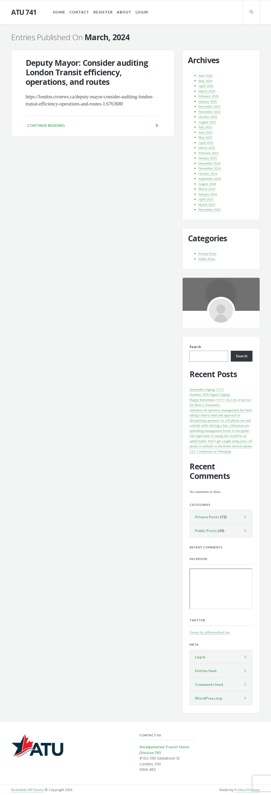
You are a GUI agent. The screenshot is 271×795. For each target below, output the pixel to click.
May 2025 (205, 137)
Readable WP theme (27, 789)
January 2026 (207, 101)
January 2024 (207, 194)
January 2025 (207, 158)
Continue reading (93, 125)
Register (102, 12)
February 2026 (208, 96)
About (124, 12)
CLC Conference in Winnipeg (210, 451)
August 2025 (207, 122)
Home (59, 12)
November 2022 (209, 209)
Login (142, 12)
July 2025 (205, 127)
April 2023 (206, 199)
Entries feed (205, 670)
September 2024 (209, 179)
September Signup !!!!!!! (206, 389)
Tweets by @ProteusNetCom (209, 632)
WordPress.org (208, 698)
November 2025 (209, 112)
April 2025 (206, 143)
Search (195, 347)
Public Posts (206, 259)
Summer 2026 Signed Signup (209, 394)
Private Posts (207, 254)
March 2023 (206, 204)
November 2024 (209, 168)
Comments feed (209, 684)
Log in (200, 657)
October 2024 (207, 173)
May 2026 (205, 81)
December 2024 (209, 163)
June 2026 (205, 75)
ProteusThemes (247, 789)
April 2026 (206, 86)
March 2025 (206, 148)
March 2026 (206, 91)
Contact (79, 12)
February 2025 (208, 153)
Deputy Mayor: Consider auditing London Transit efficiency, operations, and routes (87, 72)
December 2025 (209, 106)
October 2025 (207, 117)
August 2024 (207, 184)
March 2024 (206, 189)
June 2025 (205, 132)
